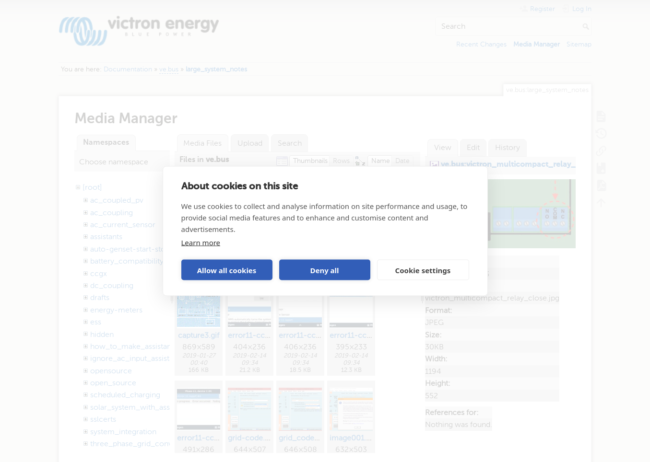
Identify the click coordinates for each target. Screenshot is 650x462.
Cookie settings (423, 270)
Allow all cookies (227, 270)
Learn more (201, 242)
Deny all (324, 270)
